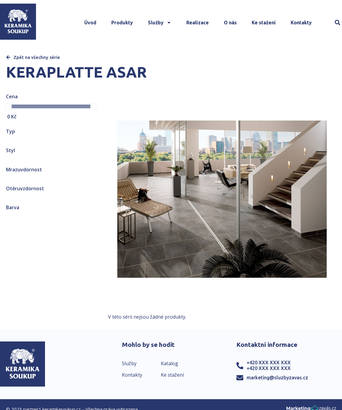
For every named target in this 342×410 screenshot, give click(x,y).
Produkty (122, 22)
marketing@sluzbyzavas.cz (277, 377)
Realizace (197, 22)
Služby (159, 22)
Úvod (90, 22)
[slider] (9, 106)
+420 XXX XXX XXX (269, 362)
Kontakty (301, 22)
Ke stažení (264, 22)
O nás (230, 22)
